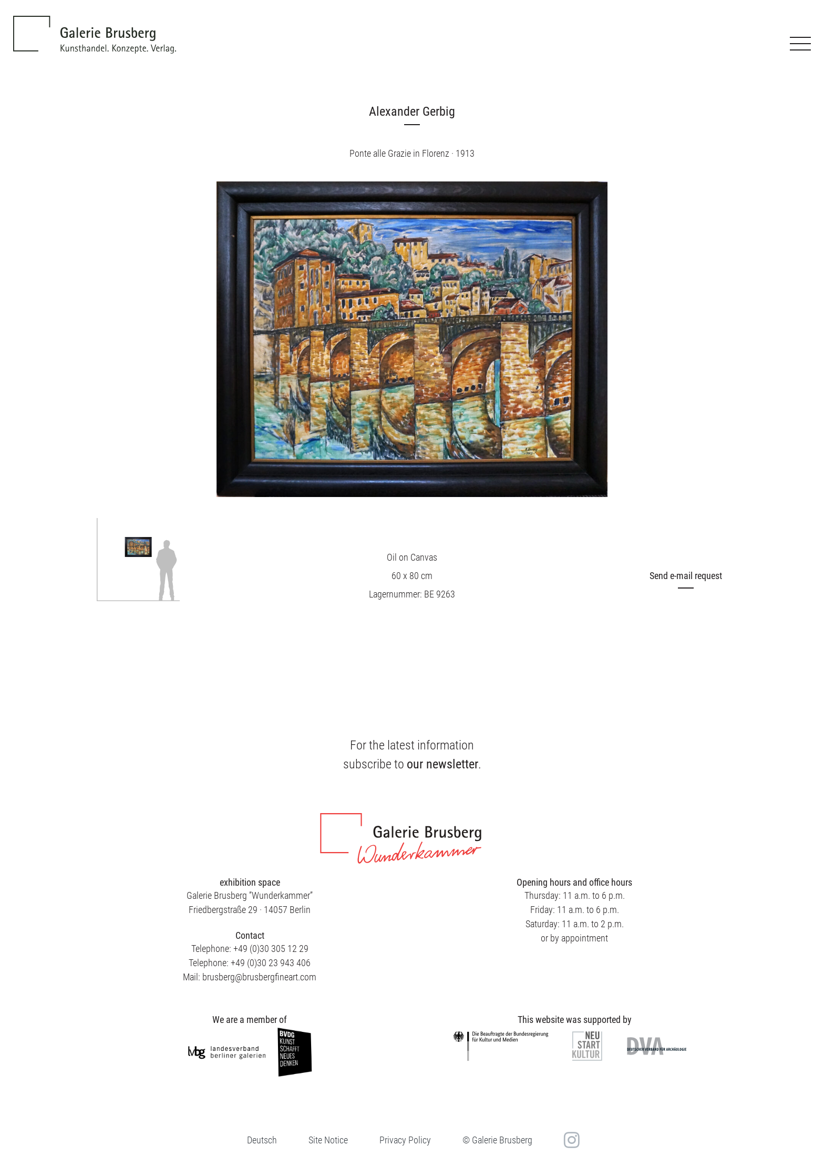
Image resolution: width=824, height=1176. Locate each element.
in (570, 1139)
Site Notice (328, 1139)
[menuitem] (262, 1140)
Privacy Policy (405, 1139)
